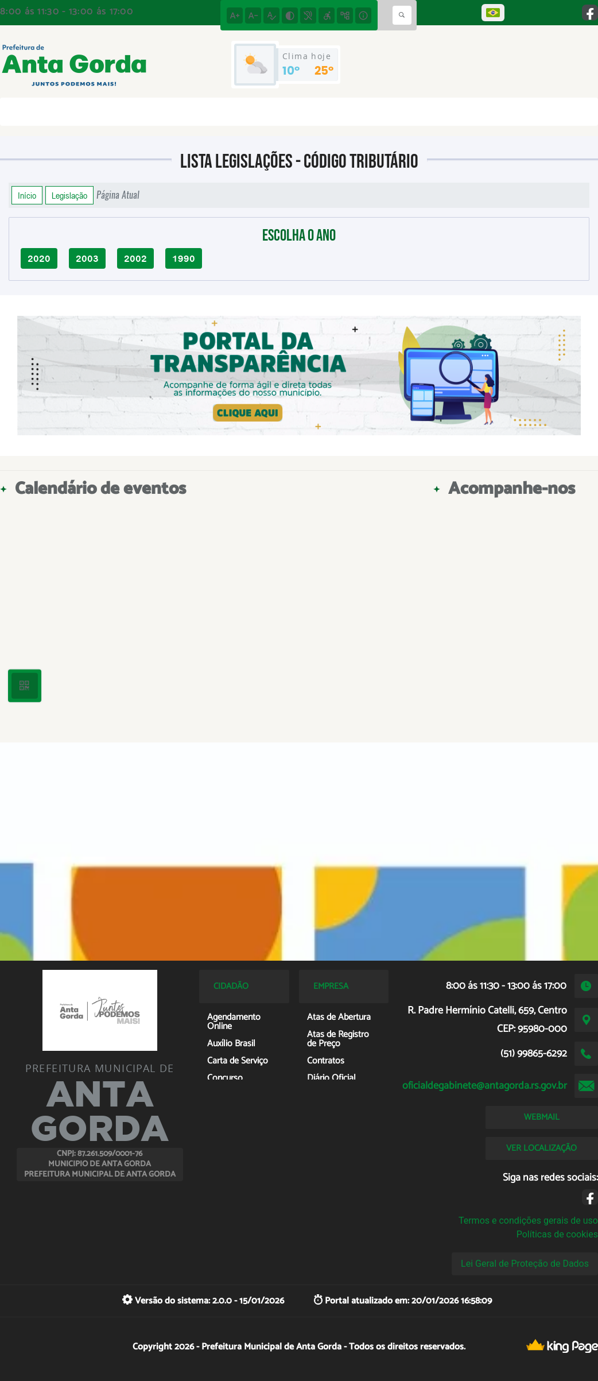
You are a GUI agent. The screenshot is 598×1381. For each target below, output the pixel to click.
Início (27, 195)
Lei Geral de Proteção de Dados (525, 1263)
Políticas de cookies (557, 1234)
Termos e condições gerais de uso (528, 1220)
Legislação (69, 195)
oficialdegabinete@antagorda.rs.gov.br (484, 1085)
